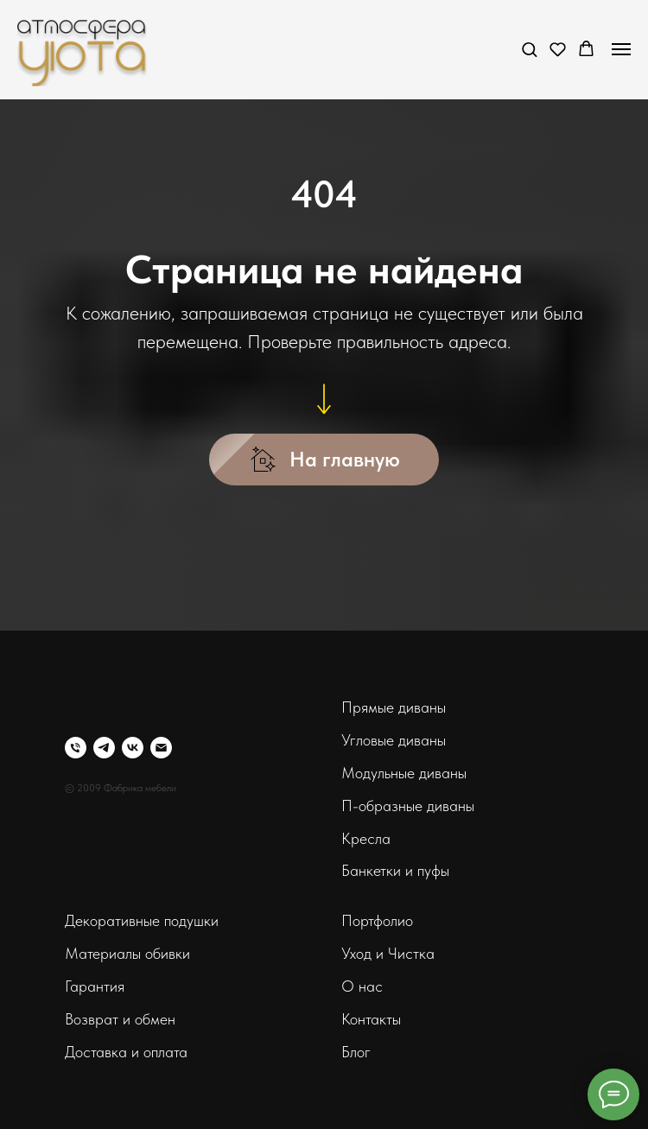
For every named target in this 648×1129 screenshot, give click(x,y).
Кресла (366, 838)
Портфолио (377, 920)
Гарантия (94, 986)
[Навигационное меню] (621, 49)
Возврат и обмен (120, 1019)
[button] (529, 49)
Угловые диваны (393, 740)
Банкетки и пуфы (395, 870)
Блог (356, 1052)
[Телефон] (75, 747)
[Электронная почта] (161, 747)
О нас (362, 986)
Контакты (371, 1019)
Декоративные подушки (142, 920)
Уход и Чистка (388, 953)
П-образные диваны (407, 805)
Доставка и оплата (126, 1052)
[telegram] (104, 747)
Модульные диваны (404, 773)
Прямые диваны (393, 707)
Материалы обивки (127, 953)
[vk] (132, 747)
